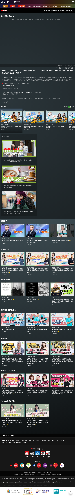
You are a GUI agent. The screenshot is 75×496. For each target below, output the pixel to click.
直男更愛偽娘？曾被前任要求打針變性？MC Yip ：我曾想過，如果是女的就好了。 (37, 392)
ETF (26, 440)
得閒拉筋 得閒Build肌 (9, 310)
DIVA (64, 440)
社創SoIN (18, 442)
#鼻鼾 (25, 98)
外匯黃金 (38, 440)
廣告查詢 (27, 474)
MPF (53, 440)
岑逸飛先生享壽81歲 (8, 299)
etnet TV (4, 440)
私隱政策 (37, 474)
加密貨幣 (44, 440)
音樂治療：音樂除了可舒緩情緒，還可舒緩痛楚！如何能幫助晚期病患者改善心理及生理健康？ (12, 270)
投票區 (24, 442)
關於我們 (16, 474)
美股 (30, 440)
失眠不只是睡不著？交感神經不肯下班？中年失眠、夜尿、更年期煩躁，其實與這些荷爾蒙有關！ (37, 422)
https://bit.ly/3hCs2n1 (13, 88)
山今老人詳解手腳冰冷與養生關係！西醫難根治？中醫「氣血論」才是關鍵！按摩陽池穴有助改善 (62, 301)
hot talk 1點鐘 (34, 6)
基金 (49, 440)
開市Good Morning (51, 6)
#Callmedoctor (12, 98)
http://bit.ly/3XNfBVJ (8, 85)
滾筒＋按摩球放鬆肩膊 (8, 329)
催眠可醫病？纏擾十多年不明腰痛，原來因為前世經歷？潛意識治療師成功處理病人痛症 (62, 270)
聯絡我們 (32, 474)
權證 (23, 440)
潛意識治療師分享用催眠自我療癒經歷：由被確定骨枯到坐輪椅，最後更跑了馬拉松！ (37, 270)
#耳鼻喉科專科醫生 (38, 98)
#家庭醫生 (47, 98)
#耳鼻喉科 (30, 98)
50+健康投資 (5, 136)
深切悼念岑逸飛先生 (33, 299)
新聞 (9, 440)
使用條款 (43, 474)
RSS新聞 (59, 474)
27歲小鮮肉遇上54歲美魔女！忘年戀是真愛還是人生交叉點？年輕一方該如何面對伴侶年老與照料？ (12, 392)
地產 (57, 440)
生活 (60, 440)
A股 (34, 440)
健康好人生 (5, 442)
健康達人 (4, 339)
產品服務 (21, 474)
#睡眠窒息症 (20, 98)
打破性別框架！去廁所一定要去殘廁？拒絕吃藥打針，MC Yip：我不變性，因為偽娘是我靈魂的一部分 (62, 392)
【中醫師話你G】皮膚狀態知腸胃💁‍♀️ (61, 240)
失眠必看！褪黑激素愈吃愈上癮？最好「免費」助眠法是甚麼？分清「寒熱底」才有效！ (12, 422)
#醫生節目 (3, 98)
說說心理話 (5, 249)
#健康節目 (53, 98)
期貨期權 (18, 440)
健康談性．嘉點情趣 (8, 371)
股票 (13, 440)
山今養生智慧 (5, 280)
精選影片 (4, 221)
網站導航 (48, 474)
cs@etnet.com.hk (47, 472)
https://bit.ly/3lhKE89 (35, 92)
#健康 (58, 98)
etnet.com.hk (8, 435)
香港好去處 (12, 442)
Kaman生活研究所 (8, 401)
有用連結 (54, 474)
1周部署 (65, 6)
